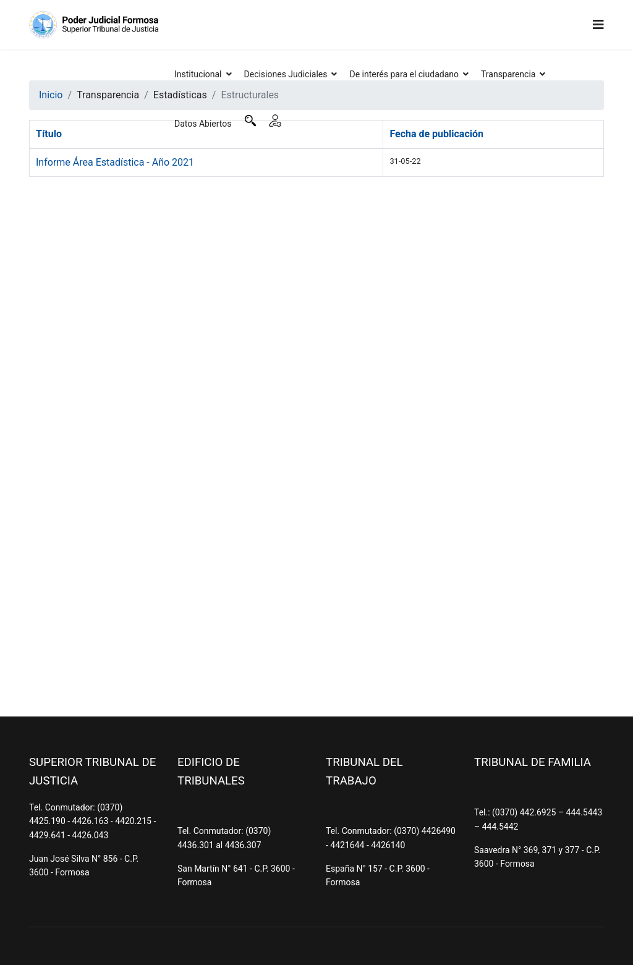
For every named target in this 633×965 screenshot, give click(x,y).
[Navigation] (598, 24)
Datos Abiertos (203, 124)
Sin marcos (316, 434)
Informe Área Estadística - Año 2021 (115, 162)
